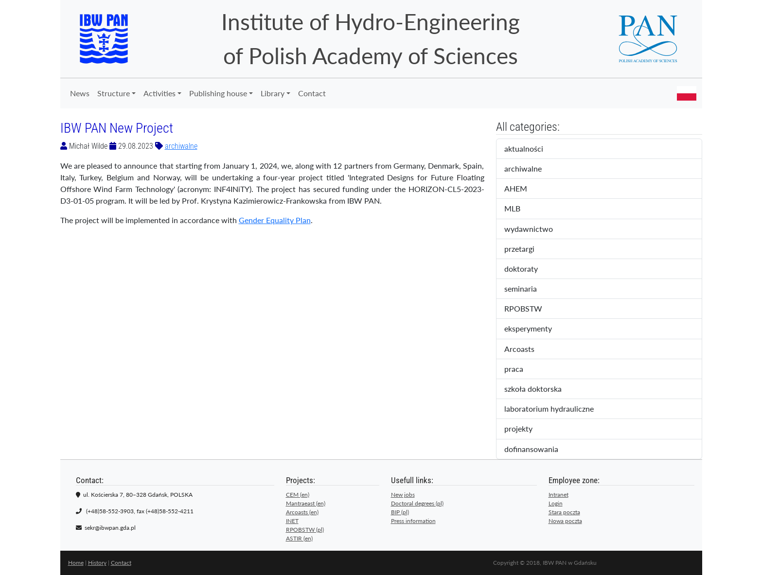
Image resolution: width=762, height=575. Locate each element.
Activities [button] (159, 93)
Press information (413, 520)
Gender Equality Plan (275, 220)
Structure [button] (113, 93)
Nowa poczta (565, 520)
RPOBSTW (531, 309)
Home (76, 562)
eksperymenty (536, 329)
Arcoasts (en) (302, 512)
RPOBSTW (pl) (305, 529)
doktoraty (529, 269)
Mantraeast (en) (305, 503)
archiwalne (181, 146)
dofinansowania (537, 449)
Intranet (558, 494)
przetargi (527, 249)
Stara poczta (564, 512)
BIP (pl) (400, 512)
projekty (525, 429)
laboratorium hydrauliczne (555, 409)
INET (292, 520)
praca (522, 369)
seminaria (530, 289)
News (79, 93)
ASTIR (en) (299, 538)
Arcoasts (527, 349)
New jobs (403, 494)
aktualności (532, 149)
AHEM (522, 189)
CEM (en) (297, 494)
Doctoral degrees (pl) (417, 503)
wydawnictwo (535, 229)
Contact (312, 93)
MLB (520, 209)
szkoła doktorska (539, 389)
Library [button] (272, 93)
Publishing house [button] (218, 93)
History (97, 562)
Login (556, 503)
